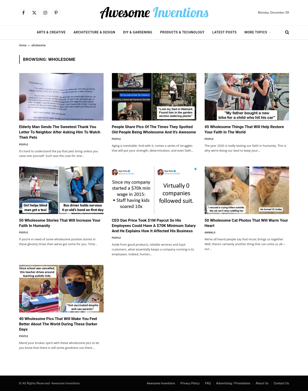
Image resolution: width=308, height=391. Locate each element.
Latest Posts (224, 32)
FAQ (208, 383)
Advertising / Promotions (233, 383)
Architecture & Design (94, 32)
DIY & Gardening (137, 32)
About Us (262, 383)
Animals (210, 232)
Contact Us (281, 383)
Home (23, 45)
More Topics (256, 32)
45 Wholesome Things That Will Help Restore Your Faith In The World (244, 129)
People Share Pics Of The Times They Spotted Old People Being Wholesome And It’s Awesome (154, 129)
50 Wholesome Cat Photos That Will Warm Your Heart (246, 223)
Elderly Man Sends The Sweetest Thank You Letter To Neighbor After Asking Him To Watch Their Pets (59, 132)
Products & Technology (182, 32)
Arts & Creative (51, 32)
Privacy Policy (190, 383)
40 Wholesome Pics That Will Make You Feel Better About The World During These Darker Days (58, 324)
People (23, 144)
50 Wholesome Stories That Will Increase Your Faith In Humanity (60, 223)
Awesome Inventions (161, 383)
